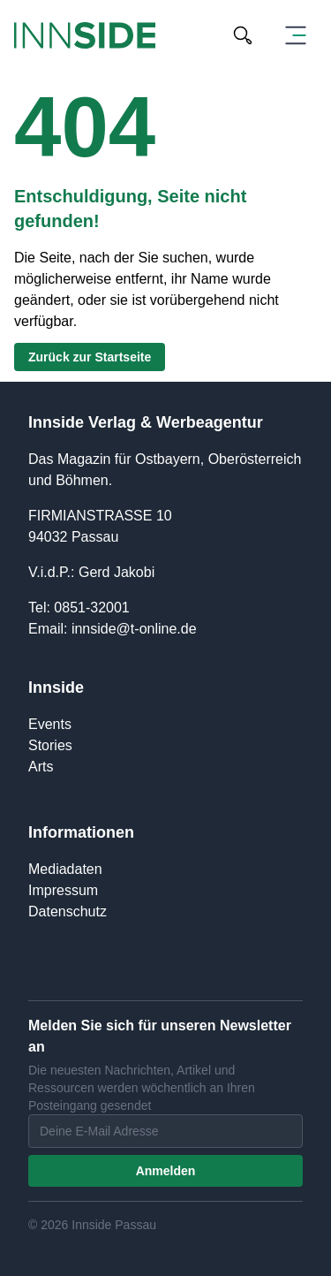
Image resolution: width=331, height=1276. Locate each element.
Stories (50, 745)
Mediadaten (65, 869)
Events (49, 724)
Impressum (63, 890)
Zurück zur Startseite (89, 357)
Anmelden (166, 1171)
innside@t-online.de (134, 628)
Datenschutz (67, 911)
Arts (40, 766)
